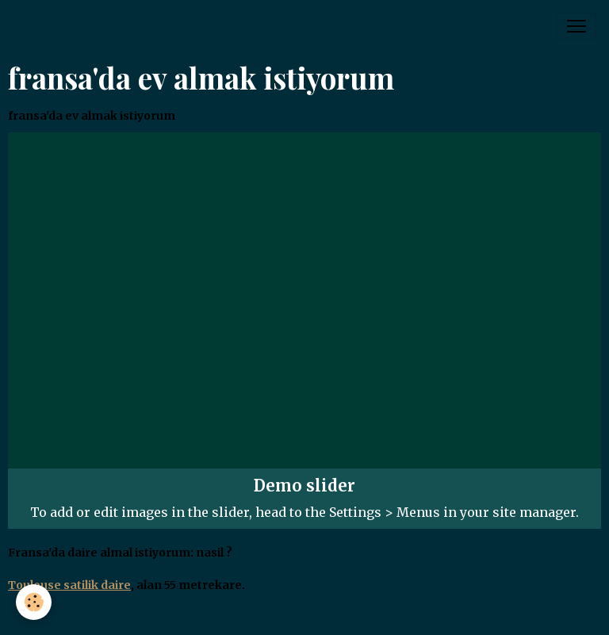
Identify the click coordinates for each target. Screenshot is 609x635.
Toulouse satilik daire (69, 585)
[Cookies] (34, 602)
